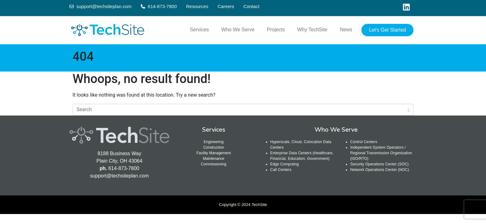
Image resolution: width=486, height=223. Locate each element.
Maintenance (213, 158)
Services (199, 29)
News (346, 29)
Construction (213, 147)
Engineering (213, 142)
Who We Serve (237, 29)
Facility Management (214, 153)
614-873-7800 (123, 168)
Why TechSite (312, 29)
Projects (276, 29)
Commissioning (213, 164)
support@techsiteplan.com (119, 175)
